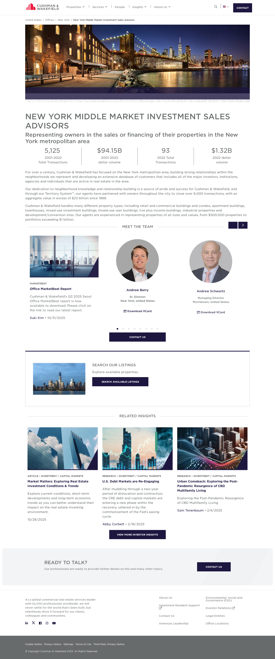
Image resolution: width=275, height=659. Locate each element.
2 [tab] (123, 329)
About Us (162, 7)
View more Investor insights (137, 534)
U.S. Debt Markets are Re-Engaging (130, 481)
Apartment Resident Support (179, 606)
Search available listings (120, 381)
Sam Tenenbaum (190, 510)
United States (33, 19)
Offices (49, 19)
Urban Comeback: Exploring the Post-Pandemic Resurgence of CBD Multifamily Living (207, 485)
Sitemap (68, 644)
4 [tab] (135, 329)
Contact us (137, 337)
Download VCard (138, 317)
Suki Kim (37, 322)
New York (63, 19)
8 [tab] (157, 329)
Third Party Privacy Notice (109, 644)
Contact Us (214, 566)
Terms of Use (83, 644)
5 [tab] (140, 329)
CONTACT (243, 7)
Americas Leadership (173, 623)
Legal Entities (215, 615)
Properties (75, 7)
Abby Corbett (113, 524)
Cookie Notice (33, 644)
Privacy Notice (52, 644)
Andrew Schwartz (211, 298)
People (120, 7)
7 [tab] (152, 329)
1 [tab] (117, 329)
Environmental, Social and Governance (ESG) (224, 599)
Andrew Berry (137, 296)
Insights (139, 7)
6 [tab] (146, 329)
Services (99, 7)
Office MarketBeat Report (50, 293)
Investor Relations (220, 608)
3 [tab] (129, 329)
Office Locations (217, 623)
